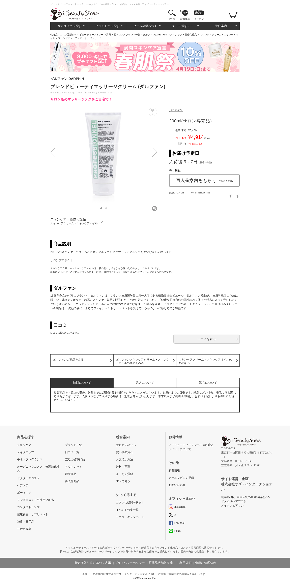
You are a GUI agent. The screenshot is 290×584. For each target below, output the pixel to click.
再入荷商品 (72, 481)
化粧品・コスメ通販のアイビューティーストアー (77, 34)
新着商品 (185, 19)
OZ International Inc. (146, 578)
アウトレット (73, 466)
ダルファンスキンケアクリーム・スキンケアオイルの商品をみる (142, 361)
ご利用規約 (184, 562)
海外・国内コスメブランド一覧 (123, 34)
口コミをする (207, 339)
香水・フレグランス (29, 459)
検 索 (172, 19)
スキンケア (24, 445)
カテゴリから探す (69, 26)
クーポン (199, 19)
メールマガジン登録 (181, 477)
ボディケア (24, 492)
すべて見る (123, 481)
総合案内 (221, 26)
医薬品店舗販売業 (161, 562)
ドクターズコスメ (28, 478)
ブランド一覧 (73, 445)
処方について (145, 382)
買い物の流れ (124, 452)
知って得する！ (183, 26)
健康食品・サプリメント (32, 514)
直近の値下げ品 (75, 459)
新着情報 (174, 470)
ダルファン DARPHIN (67, 79)
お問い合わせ (177, 485)
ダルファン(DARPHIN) (155, 34)
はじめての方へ (126, 445)
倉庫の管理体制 (205, 562)
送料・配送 (123, 466)
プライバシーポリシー (130, 562)
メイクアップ (25, 452)
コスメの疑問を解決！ (130, 502)
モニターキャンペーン (130, 517)
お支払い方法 (124, 459)
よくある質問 (124, 473)
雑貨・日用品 (25, 521)
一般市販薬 (24, 528)
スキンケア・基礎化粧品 (183, 34)
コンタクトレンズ (28, 507)
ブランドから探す (107, 26)
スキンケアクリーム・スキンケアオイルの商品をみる (205, 361)
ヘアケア (22, 485)
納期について (82, 382)
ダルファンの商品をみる (68, 359)
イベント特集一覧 (127, 509)
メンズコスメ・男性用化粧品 (35, 499)
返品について (208, 382)
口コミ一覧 (72, 452)
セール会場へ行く (145, 26)
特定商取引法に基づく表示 (93, 562)
